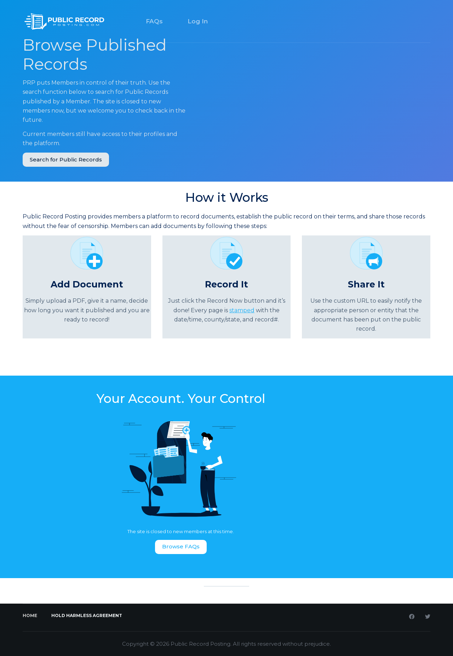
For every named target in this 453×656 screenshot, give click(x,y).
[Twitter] (427, 616)
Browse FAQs (181, 546)
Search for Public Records (66, 159)
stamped (241, 310)
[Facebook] (411, 616)
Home (30, 615)
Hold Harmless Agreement (86, 615)
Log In (198, 21)
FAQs (154, 21)
